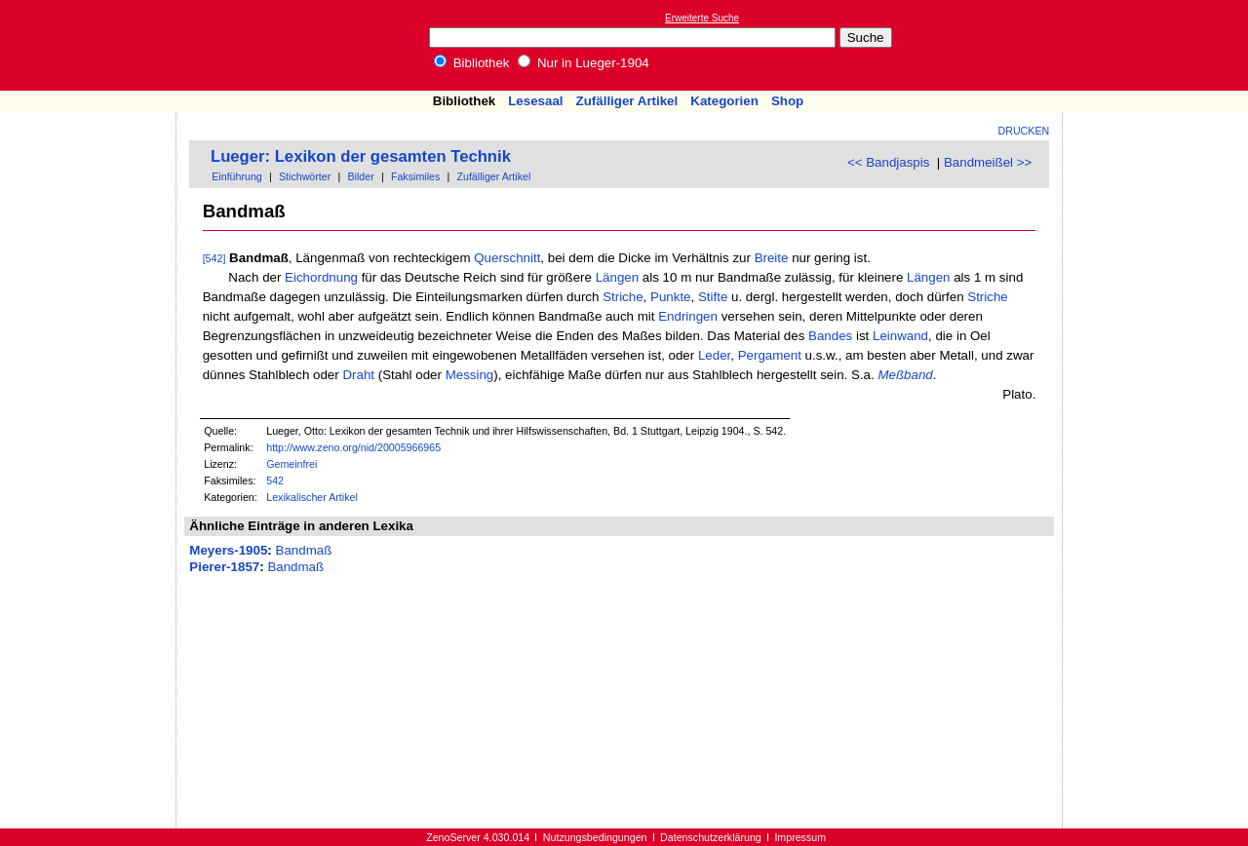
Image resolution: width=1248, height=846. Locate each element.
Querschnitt (507, 257)
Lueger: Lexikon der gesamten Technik (361, 156)
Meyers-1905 (228, 550)
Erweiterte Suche (702, 18)
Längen (617, 277)
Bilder (360, 176)
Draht (358, 374)
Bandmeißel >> (988, 162)
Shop (787, 101)
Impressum (800, 837)
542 (275, 480)
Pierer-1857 (224, 566)
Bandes (830, 335)
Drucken (1024, 130)
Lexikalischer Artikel (312, 497)
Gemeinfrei (291, 464)
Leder (714, 355)
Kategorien (724, 101)
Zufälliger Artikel (627, 101)
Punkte (670, 296)
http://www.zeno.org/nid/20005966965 (353, 447)
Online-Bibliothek (92, 45)
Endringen (688, 316)
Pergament (769, 355)
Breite (772, 257)
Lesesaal (535, 101)
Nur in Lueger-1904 (583, 63)
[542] (214, 258)
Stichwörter (305, 176)
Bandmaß (304, 550)
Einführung (237, 176)
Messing (470, 374)
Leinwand (900, 335)
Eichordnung (321, 277)
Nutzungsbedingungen (595, 837)
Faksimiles (415, 176)
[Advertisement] (1158, 45)
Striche (623, 296)
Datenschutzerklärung (710, 837)
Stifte (712, 296)
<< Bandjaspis (888, 162)
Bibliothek (472, 63)
